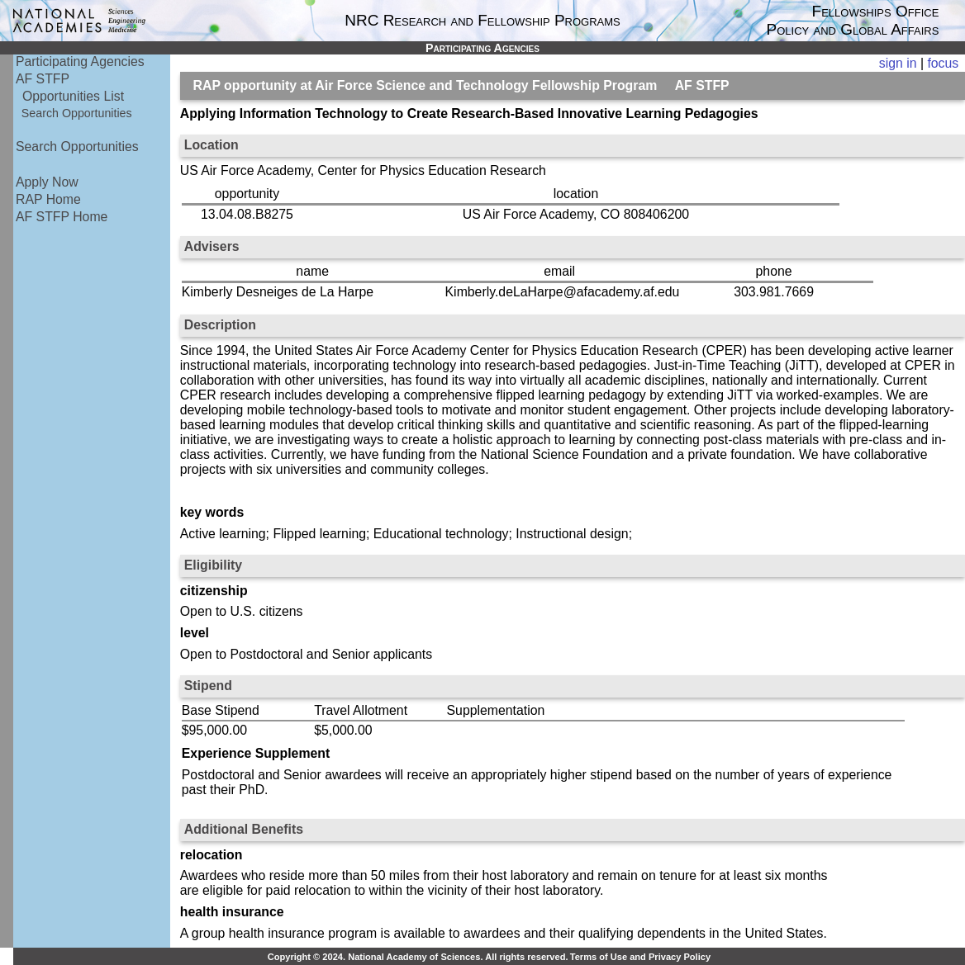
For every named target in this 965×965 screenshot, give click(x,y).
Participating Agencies (80, 61)
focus (942, 63)
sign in (898, 63)
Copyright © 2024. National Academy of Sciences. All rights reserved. (418, 957)
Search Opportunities (76, 113)
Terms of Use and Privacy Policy (640, 957)
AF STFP (42, 79)
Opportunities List (73, 96)
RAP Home (48, 199)
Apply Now (47, 182)
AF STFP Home (61, 217)
